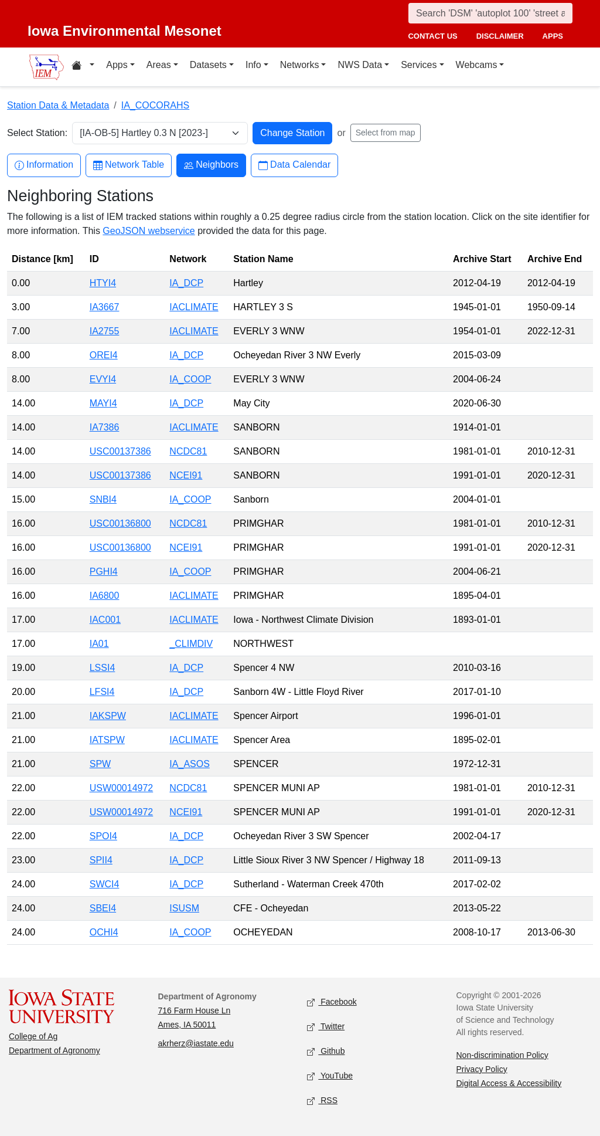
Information (44, 165)
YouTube (330, 1075)
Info (253, 65)
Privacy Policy (481, 1069)
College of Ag (33, 1036)
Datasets (208, 65)
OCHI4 (104, 932)
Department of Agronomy (54, 1050)
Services (419, 65)
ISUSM (184, 908)
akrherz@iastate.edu (196, 1043)
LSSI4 (102, 668)
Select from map (385, 132)
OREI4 (104, 355)
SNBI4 (103, 499)
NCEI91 (185, 475)
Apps (116, 65)
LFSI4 (102, 692)
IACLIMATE (193, 307)
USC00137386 (120, 451)
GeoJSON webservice (149, 231)
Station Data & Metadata (58, 105)
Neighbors (211, 165)
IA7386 (105, 427)
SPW (100, 764)
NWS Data (360, 65)
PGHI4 (104, 572)
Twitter (326, 1026)
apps (553, 36)
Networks (299, 65)
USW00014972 (122, 788)
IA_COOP (190, 379)
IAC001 (105, 620)
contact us (432, 36)
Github (326, 1051)
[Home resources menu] (83, 67)
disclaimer (500, 36)
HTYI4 (103, 283)
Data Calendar (294, 165)
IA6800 (105, 596)
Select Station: (37, 133)
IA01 (99, 644)
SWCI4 (105, 884)
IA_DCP (186, 283)
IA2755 (105, 331)
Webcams (476, 65)
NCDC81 (188, 451)
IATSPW (107, 740)
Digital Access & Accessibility (509, 1083)
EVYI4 (103, 379)
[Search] (490, 13)
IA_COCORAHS (155, 105)
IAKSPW (108, 716)
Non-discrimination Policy (502, 1055)
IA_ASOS (189, 764)
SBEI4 (103, 908)
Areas (158, 65)
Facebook (332, 1002)
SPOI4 (103, 836)
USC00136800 (120, 523)
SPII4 (101, 860)
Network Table (128, 165)
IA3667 (105, 307)
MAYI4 (103, 403)
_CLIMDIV (191, 644)
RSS (322, 1100)
